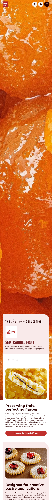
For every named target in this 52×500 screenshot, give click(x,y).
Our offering (13, 358)
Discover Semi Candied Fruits (25, 431)
